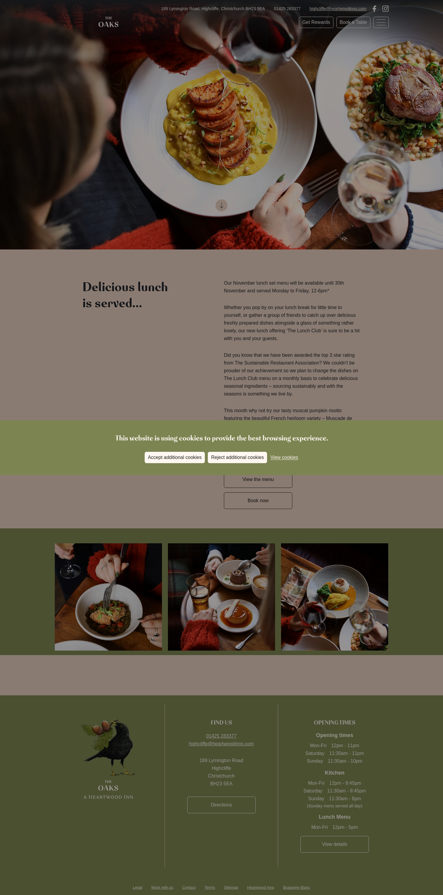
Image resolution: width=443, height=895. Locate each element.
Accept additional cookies (175, 457)
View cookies (284, 457)
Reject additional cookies (237, 457)
